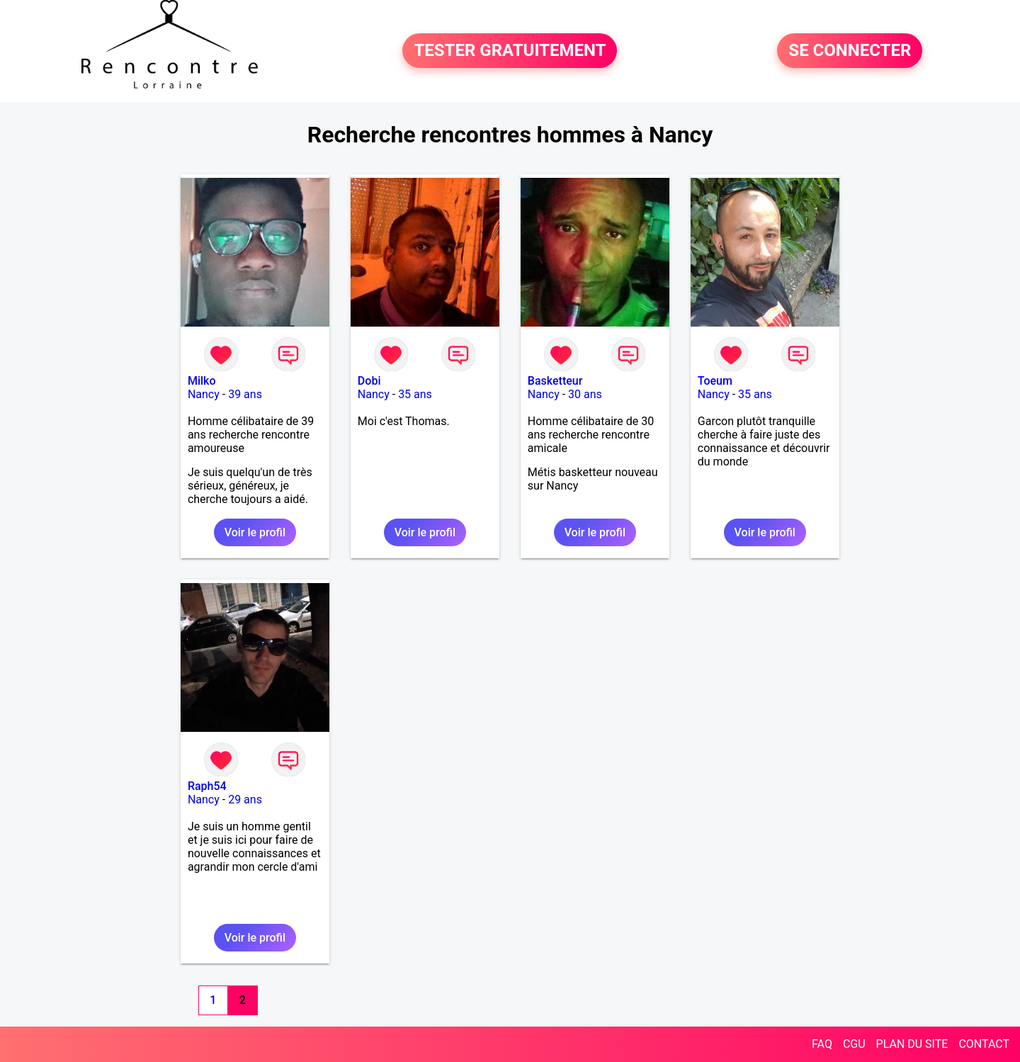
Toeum (715, 381)
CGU (854, 1044)
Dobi (369, 381)
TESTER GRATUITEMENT (510, 51)
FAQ (822, 1044)
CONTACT (983, 1044)
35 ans (415, 394)
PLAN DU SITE (912, 1044)
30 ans (585, 394)
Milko (202, 381)
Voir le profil (255, 532)
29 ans (245, 799)
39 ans (245, 394)
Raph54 (207, 786)
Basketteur (555, 381)
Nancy (204, 394)
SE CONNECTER (849, 51)
